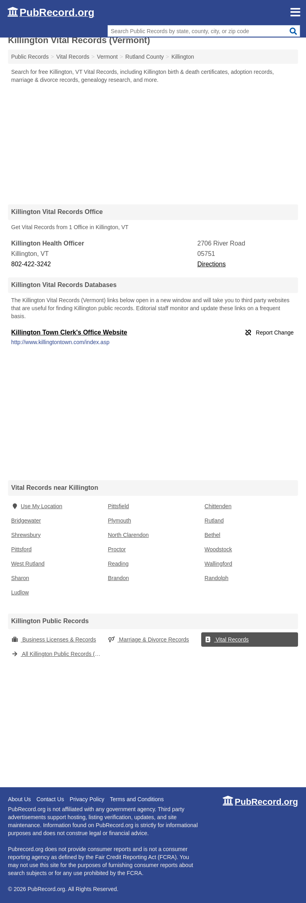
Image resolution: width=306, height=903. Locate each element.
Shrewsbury (26, 535)
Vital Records (226, 639)
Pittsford (21, 549)
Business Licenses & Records (53, 639)
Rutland (214, 520)
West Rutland (28, 563)
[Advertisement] (153, 144)
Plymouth (119, 520)
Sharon (20, 578)
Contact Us (50, 799)
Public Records (30, 56)
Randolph (216, 578)
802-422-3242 (31, 264)
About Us (19, 799)
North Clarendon (128, 535)
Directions (211, 264)
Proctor (117, 549)
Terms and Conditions (137, 799)
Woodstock (218, 549)
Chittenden (217, 506)
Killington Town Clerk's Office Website (69, 332)
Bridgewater (26, 520)
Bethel (212, 535)
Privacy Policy (87, 799)
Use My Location (36, 506)
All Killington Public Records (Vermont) (58, 654)
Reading (118, 563)
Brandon (118, 578)
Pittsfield (118, 506)
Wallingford (218, 563)
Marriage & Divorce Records (148, 639)
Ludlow (20, 592)
